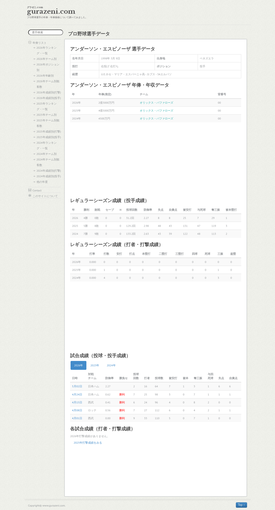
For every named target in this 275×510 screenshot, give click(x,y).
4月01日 (77, 418)
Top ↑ (241, 505)
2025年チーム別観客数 (48, 123)
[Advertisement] (155, 159)
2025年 (94, 365)
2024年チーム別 (47, 154)
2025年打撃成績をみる (88, 442)
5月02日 (77, 386)
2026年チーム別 (47, 59)
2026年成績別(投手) (49, 98)
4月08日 (77, 410)
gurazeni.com (51, 11)
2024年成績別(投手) (49, 176)
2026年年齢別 (45, 75)
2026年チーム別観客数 (48, 83)
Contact (37, 190)
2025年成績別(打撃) (49, 131)
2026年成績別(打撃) (49, 92)
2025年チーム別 (47, 114)
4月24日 (77, 394)
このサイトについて (45, 196)
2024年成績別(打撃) (49, 170)
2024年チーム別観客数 (48, 162)
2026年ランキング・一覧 (47, 50)
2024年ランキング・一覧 (47, 145)
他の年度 (42, 182)
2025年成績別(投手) (49, 137)
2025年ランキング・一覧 (47, 106)
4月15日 (77, 402)
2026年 (78, 365)
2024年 (111, 365)
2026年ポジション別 (48, 67)
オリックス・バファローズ (156, 102)
